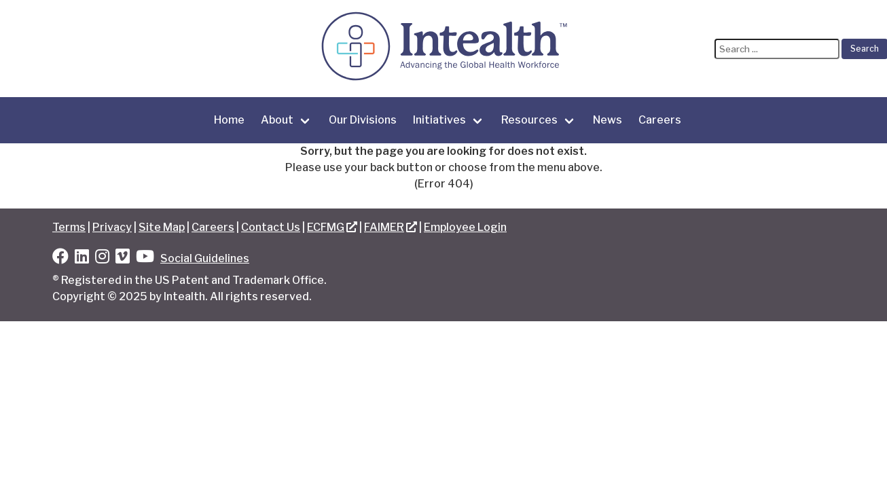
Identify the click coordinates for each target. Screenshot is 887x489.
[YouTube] (145, 258)
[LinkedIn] (82, 258)
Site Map (162, 227)
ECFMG (325, 227)
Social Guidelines (204, 258)
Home (229, 119)
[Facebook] (60, 258)
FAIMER (384, 227)
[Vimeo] (122, 258)
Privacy (112, 227)
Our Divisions (363, 119)
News (607, 119)
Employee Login (465, 227)
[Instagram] (102, 258)
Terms (69, 227)
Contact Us (270, 227)
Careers (659, 119)
